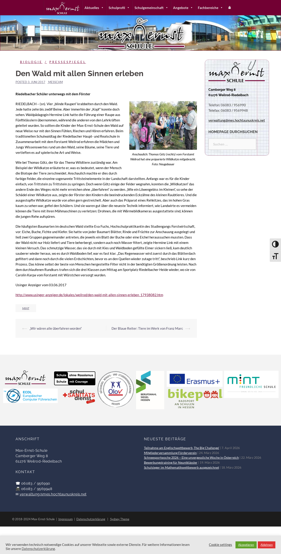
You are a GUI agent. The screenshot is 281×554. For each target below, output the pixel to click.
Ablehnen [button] (266, 545)
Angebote (183, 8)
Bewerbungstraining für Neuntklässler (170, 462)
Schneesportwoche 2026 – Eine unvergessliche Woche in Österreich (191, 457)
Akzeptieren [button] (246, 545)
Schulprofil (119, 8)
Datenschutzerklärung (90, 519)
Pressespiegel (67, 62)
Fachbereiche (210, 8)
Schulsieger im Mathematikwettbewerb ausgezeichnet (181, 467)
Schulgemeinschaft (151, 8)
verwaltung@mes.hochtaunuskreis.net (53, 494)
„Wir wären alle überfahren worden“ (56, 328)
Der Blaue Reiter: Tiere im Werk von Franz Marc (147, 328)
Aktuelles (94, 8)
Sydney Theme (119, 519)
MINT (25, 308)
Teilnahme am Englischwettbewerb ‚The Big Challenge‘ (181, 448)
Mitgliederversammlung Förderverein (170, 453)
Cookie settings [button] (220, 545)
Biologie (31, 62)
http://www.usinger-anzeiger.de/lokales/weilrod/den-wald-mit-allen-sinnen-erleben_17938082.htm (89, 295)
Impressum (65, 519)
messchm (55, 82)
